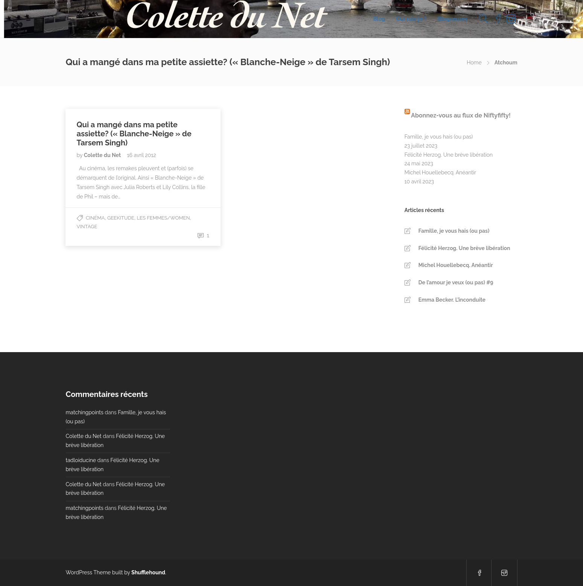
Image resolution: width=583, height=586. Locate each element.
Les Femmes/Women (163, 218)
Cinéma (95, 218)
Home (474, 63)
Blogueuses (452, 19)
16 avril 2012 (141, 155)
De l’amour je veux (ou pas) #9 (456, 282)
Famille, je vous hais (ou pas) (439, 137)
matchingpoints (85, 412)
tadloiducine (81, 460)
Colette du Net (103, 155)
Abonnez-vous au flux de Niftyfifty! (461, 115)
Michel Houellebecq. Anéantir (440, 172)
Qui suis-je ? (411, 19)
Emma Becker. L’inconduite (452, 300)
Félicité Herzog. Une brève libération (449, 155)
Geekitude (120, 218)
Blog (379, 19)
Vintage (87, 226)
